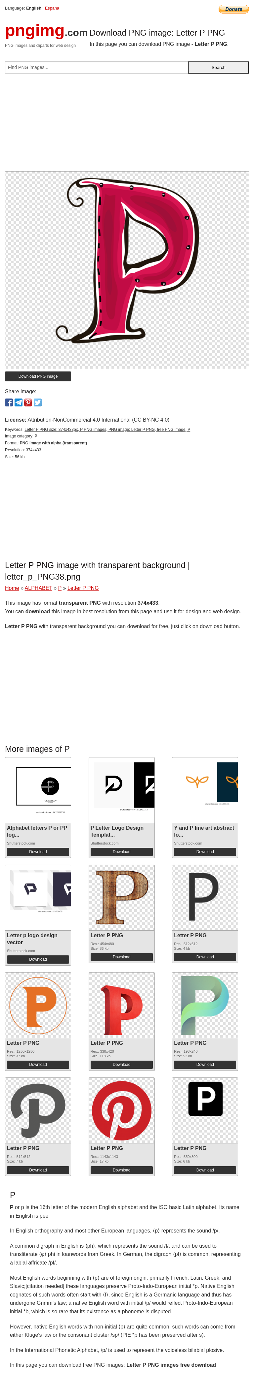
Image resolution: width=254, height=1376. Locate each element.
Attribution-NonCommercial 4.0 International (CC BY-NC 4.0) (98, 420)
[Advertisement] (127, 125)
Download (38, 851)
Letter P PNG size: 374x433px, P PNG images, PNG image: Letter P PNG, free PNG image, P (107, 429)
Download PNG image (38, 376)
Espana (52, 8)
